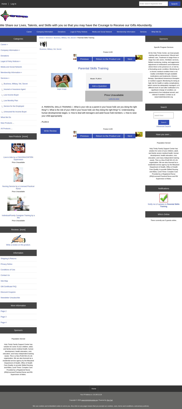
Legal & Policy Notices (78, 32)
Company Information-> (10, 50)
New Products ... (7, 123)
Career (29, 32)
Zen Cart (110, 400)
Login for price (114, 99)
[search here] (163, 115)
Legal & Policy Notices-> (10, 61)
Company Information (45, 32)
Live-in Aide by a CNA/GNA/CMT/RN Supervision (18, 152)
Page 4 (3, 322)
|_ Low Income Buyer (10, 95)
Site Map (4, 281)
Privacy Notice (6, 264)
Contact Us (5, 275)
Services (49, 38)
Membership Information (126, 32)
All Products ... (6, 128)
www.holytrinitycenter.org (89, 400)
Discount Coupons (8, 292)
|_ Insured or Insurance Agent (13, 89)
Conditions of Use (8, 270)
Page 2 (3, 311)
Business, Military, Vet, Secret (65, 38)
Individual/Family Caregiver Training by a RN (18, 208)
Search (164, 107)
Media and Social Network (102, 32)
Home (4, 4)
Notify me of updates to (163, 200)
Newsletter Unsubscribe (10, 298)
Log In (13, 4)
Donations (61, 32)
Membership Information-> (11, 72)
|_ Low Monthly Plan (9, 100)
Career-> (4, 44)
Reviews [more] (18, 229)
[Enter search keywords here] (153, 3)
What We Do (156, 32)
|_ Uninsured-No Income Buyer (14, 112)
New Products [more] (18, 136)
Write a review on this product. (18, 240)
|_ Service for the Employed (12, 106)
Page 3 (3, 317)
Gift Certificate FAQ (8, 286)
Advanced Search (163, 126)
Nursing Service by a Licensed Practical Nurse (18, 178)
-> (5, 78)
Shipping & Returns (8, 258)
